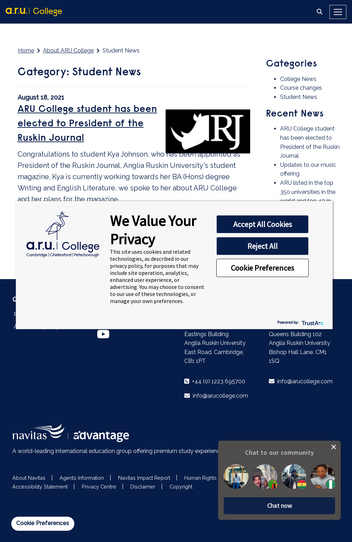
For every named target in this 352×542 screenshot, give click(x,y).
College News (298, 79)
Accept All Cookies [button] (262, 224)
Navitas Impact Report (144, 478)
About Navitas (28, 478)
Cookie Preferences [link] (42, 523)
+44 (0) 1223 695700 (214, 381)
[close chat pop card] (334, 446)
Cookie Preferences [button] (262, 268)
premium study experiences (190, 451)
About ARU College (68, 50)
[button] (279, 505)
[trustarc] (312, 322)
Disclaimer (142, 487)
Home (26, 50)
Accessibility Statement (40, 487)
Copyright (180, 487)
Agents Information (82, 478)
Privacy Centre (99, 487)
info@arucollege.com (216, 395)
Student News (298, 97)
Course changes (301, 87)
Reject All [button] (262, 246)
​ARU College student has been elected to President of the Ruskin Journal (87, 124)
